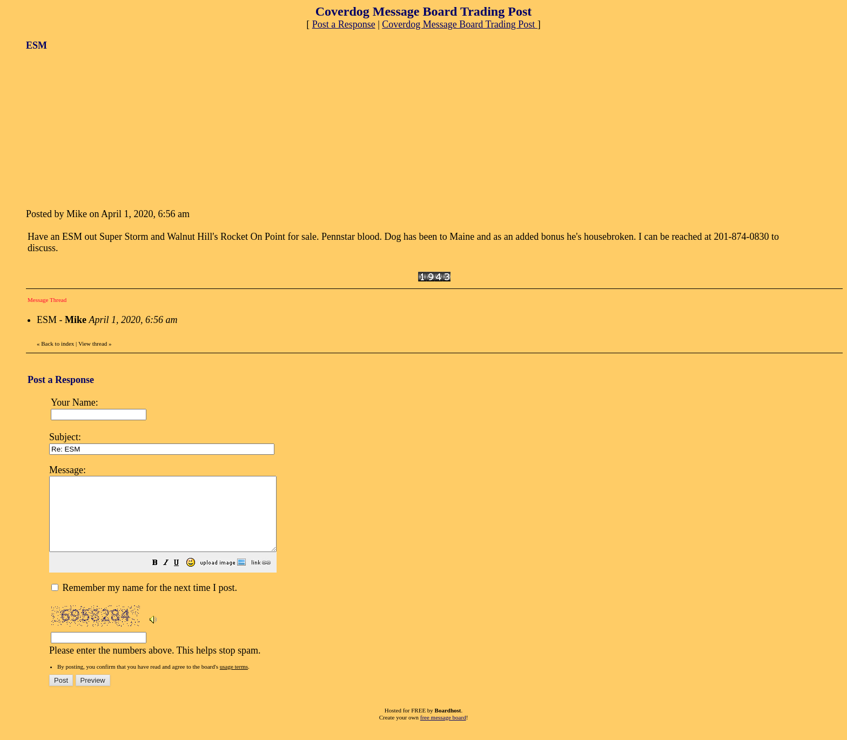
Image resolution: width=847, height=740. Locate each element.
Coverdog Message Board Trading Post (459, 24)
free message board (443, 732)
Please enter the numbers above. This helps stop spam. (440, 566)
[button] (182, 578)
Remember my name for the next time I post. (144, 602)
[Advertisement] (107, 128)
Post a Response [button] (343, 24)
